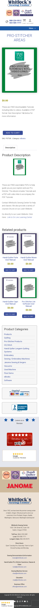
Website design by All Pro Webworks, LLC (19, 606)
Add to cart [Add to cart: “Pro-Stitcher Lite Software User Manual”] (28, 316)
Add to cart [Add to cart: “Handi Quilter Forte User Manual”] (10, 270)
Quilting (7, 338)
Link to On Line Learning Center (19, 217)
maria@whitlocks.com (19, 558)
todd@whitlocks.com (19, 567)
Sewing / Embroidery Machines (17, 359)
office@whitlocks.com (19, 586)
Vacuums (8, 366)
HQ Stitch (8, 345)
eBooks (23, 138)
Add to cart (13, 133)
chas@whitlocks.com (19, 573)
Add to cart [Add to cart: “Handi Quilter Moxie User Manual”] (28, 270)
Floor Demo (9, 373)
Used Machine (10, 369)
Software (8, 380)
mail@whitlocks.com (19, 580)
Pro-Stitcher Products (13, 341)
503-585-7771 (15, 23)
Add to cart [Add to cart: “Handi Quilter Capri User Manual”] (10, 314)
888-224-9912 (15, 20)
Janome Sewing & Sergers (15, 362)
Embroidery (9, 355)
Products (8, 334)
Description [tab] (10, 147)
